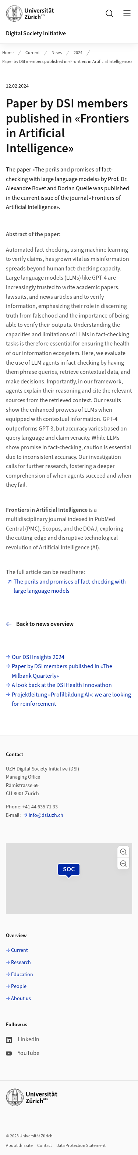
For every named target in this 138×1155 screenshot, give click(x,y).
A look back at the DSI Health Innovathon (62, 685)
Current (32, 53)
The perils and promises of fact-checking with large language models (70, 586)
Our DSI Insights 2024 (38, 657)
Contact (44, 1145)
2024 (78, 53)
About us (21, 998)
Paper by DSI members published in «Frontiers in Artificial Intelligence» (67, 62)
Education (22, 974)
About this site (19, 1145)
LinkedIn (22, 1039)
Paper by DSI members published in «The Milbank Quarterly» (62, 671)
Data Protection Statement (81, 1145)
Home (8, 53)
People (18, 986)
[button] (123, 852)
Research (21, 962)
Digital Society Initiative (36, 33)
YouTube (22, 1053)
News (57, 53)
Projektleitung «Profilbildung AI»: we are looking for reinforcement (71, 699)
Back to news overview (40, 624)
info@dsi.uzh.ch (46, 815)
